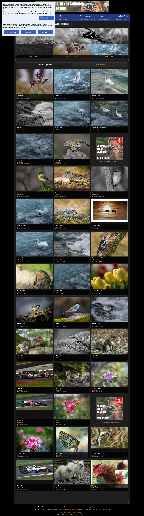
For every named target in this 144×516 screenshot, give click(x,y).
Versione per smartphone (39, 509)
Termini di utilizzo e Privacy (64, 509)
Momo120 (20, 97)
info (117, 161)
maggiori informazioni (10, 9)
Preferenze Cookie (9, 25)
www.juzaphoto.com (66, 512)
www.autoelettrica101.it (77, 512)
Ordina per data (100, 65)
